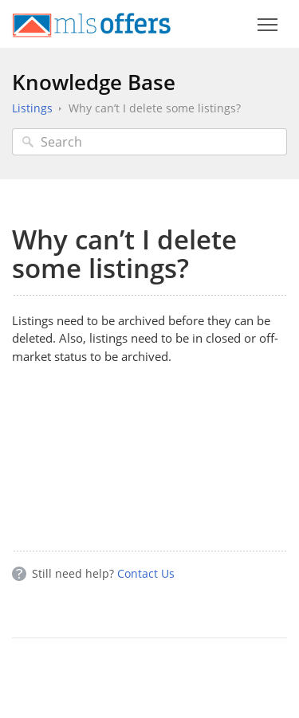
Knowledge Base (93, 82)
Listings (32, 108)
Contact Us (146, 573)
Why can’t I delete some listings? (155, 108)
